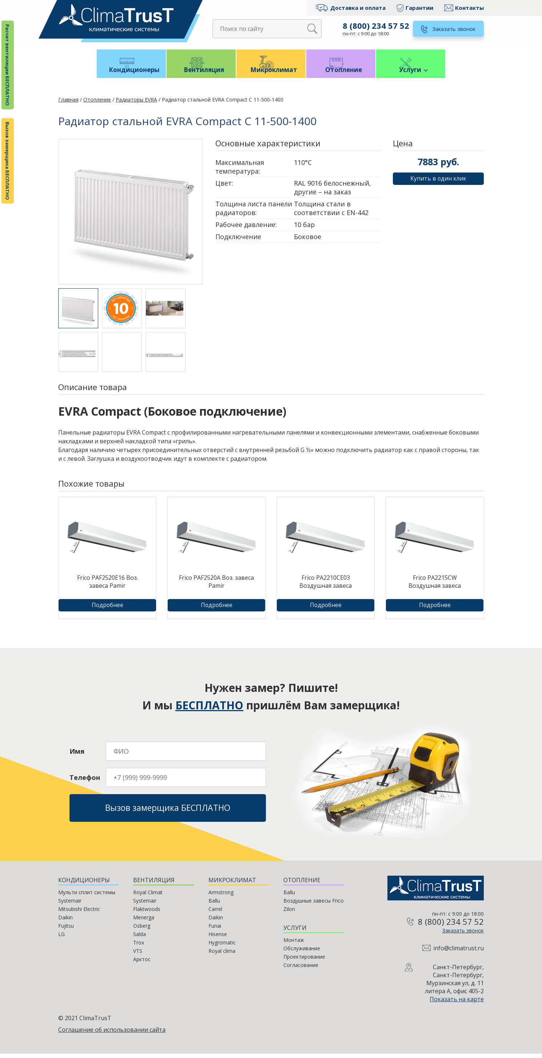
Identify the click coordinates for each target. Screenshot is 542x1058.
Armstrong (221, 896)
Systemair (69, 905)
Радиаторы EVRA (136, 103)
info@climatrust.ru (458, 952)
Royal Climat (148, 896)
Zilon (289, 913)
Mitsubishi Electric (79, 913)
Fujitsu (66, 930)
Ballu (214, 905)
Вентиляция (201, 73)
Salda (139, 938)
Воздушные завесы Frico (313, 905)
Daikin (65, 921)
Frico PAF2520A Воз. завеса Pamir (216, 586)
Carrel (215, 913)
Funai (214, 930)
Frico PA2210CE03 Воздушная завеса (325, 586)
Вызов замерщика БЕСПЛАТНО (7, 161)
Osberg (141, 930)
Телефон (84, 780)
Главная (68, 103)
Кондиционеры (131, 73)
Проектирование (304, 961)
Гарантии (419, 7)
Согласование (300, 969)
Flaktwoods (146, 913)
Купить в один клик (438, 183)
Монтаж (293, 944)
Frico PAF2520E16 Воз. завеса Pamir (107, 586)
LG (61, 938)
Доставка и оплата (358, 7)
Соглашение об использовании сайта (112, 1034)
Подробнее (107, 610)
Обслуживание (301, 952)
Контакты (469, 7)
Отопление (341, 73)
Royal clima (221, 955)
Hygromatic (222, 946)
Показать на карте (457, 1003)
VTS (137, 955)
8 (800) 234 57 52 (375, 25)
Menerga (143, 921)
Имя (76, 753)
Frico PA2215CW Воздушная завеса (435, 586)
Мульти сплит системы (86, 896)
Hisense (217, 938)
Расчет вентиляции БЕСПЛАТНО (7, 65)
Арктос (142, 963)
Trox (138, 946)
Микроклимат (271, 73)
